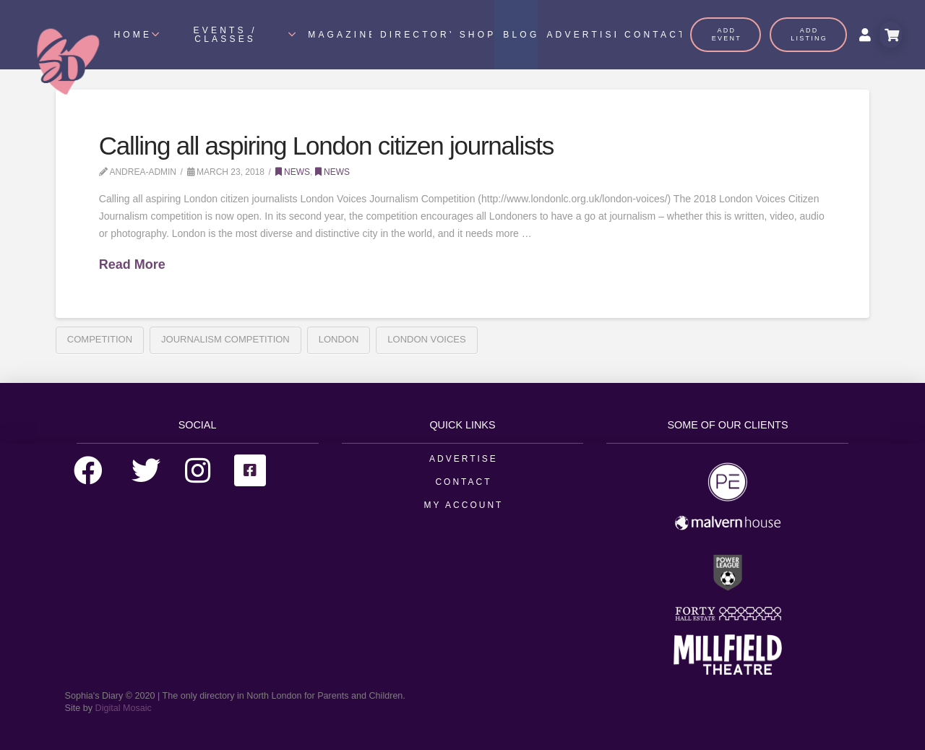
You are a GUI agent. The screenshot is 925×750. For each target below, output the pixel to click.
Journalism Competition (225, 339)
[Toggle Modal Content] (890, 35)
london (339, 339)
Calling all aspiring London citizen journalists (326, 146)
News (292, 172)
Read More (132, 264)
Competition (99, 339)
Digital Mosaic (123, 708)
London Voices (426, 339)
